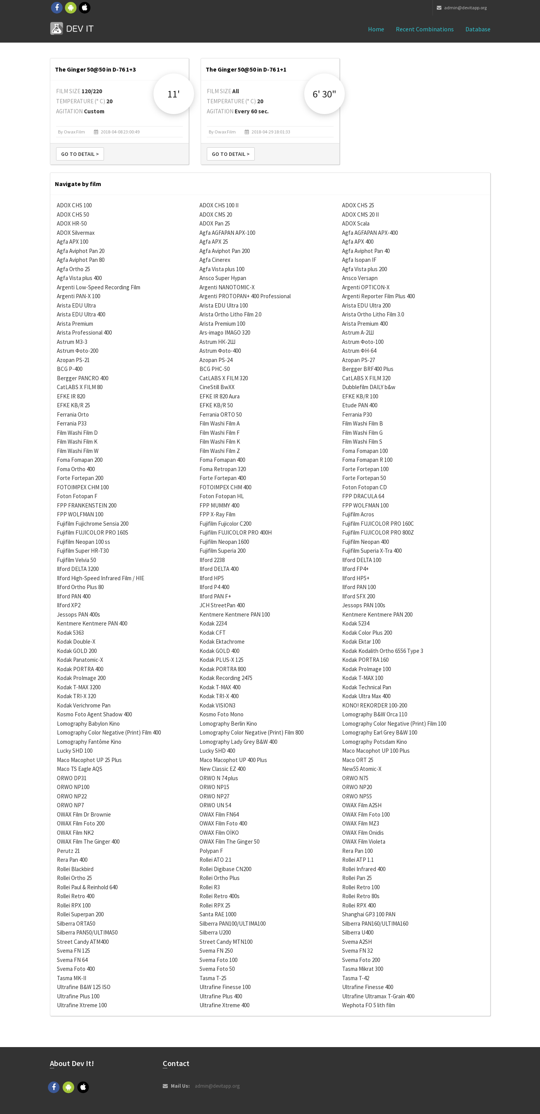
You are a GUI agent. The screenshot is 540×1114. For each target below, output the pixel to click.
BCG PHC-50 (214, 368)
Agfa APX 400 (357, 241)
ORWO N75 (355, 778)
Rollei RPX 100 (73, 905)
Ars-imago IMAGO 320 (224, 332)
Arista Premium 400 (365, 323)
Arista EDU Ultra (76, 305)
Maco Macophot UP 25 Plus (89, 760)
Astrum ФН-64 (359, 350)
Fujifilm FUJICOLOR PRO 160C (378, 523)
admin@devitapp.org (462, 7)
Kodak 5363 (70, 632)
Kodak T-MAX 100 (362, 678)
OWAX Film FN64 (218, 814)
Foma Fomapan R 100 (367, 459)
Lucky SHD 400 (217, 750)
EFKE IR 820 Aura (219, 396)
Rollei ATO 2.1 (215, 859)
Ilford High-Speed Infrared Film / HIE (100, 578)
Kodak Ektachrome (222, 641)
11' (173, 93)
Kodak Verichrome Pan (84, 705)
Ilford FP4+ (355, 568)
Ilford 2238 (212, 560)
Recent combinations (425, 29)
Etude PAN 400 (359, 405)
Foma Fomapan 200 (79, 459)
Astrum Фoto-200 (77, 350)
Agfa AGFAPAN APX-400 (370, 232)
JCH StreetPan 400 (222, 605)
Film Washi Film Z (219, 450)
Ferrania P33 (72, 423)
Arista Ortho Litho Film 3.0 (373, 314)
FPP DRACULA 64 (363, 496)
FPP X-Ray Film (217, 514)
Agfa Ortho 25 (73, 269)
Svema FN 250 (216, 950)
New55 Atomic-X (362, 768)
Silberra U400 (357, 932)
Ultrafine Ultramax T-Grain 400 (378, 996)
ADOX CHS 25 (358, 205)
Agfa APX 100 (72, 241)
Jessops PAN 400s (78, 614)
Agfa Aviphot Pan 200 (224, 251)
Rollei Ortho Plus (219, 878)
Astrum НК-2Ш (217, 341)
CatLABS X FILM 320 (223, 378)
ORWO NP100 (73, 787)
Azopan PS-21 (73, 360)
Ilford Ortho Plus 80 (80, 587)
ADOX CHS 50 (73, 214)
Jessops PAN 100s (363, 605)
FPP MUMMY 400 (219, 505)
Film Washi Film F (219, 432)
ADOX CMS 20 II (360, 214)
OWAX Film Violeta (363, 841)
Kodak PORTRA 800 (222, 669)
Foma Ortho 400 (76, 469)
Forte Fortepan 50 (364, 478)
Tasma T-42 (355, 978)
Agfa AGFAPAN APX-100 (227, 232)
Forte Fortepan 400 (222, 478)
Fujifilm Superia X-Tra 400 (372, 550)
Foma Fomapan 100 (365, 450)
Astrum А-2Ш (358, 332)
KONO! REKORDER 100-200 (374, 705)
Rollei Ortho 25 (74, 878)
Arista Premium (75, 323)
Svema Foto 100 (218, 960)
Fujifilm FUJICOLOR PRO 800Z (378, 532)
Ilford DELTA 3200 (78, 568)
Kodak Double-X (76, 641)
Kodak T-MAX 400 (219, 687)
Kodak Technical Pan (366, 687)
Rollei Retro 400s (219, 896)
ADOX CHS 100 (74, 205)
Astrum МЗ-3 (72, 341)
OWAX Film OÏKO (219, 832)
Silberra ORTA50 (76, 923)
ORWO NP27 (214, 796)
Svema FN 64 (72, 960)
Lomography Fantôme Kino (89, 741)
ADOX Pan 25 (214, 223)
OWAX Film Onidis (363, 832)
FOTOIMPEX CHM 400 (225, 487)
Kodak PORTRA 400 (80, 669)
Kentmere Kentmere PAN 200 (377, 614)
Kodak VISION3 (217, 705)
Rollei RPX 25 (214, 905)
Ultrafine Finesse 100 (224, 987)
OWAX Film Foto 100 (366, 814)
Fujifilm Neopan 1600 (224, 541)
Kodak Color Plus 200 (367, 632)
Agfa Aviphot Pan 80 (80, 259)
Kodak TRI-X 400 (218, 696)
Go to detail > (80, 153)
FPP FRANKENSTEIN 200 (86, 505)
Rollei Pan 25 (357, 878)
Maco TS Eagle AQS (79, 768)
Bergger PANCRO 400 (82, 378)
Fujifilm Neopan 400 (365, 541)
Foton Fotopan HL (221, 496)
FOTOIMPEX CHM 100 (83, 487)
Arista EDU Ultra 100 (223, 305)
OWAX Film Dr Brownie (84, 814)
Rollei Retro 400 (75, 896)
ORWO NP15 (214, 787)
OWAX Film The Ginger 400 (88, 841)
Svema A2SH (357, 941)
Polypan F (211, 850)
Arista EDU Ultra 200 (366, 305)
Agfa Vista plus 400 (79, 278)
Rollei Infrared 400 (363, 869)
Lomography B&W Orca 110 (374, 714)
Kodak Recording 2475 (225, 678)
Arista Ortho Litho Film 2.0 (230, 314)
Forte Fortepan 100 (365, 469)
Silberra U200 (215, 932)
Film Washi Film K (77, 441)
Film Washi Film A (219, 423)
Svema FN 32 (357, 950)
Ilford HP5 (211, 578)
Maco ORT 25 (357, 760)
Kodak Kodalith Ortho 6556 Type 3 (382, 650)
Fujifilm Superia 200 (222, 550)
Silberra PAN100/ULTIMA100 (232, 923)
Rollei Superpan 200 (80, 914)
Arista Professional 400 (84, 332)
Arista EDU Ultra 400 (81, 314)
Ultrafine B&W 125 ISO (84, 987)
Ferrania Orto (73, 414)
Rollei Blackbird (75, 869)
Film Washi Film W (78, 450)
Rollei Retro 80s (361, 896)
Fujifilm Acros (358, 514)
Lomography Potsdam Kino (374, 741)
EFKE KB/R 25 (73, 405)
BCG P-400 (69, 368)
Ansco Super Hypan (222, 278)
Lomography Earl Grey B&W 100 (379, 732)
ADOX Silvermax (76, 232)
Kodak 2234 (213, 623)
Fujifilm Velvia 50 (76, 560)
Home (376, 29)
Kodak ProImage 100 (366, 669)
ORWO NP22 (72, 796)
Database (478, 29)
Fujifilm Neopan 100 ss (83, 541)
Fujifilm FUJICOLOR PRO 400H (235, 532)
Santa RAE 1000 (217, 914)
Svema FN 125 (73, 950)
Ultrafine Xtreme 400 (224, 1005)
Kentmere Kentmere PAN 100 (234, 614)
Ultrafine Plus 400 (220, 996)
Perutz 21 (68, 850)
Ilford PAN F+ (215, 596)
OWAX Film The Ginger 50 (229, 841)
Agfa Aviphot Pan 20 (80, 251)
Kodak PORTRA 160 (365, 659)
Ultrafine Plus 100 (78, 996)
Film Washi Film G (362, 432)
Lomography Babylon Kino (88, 723)
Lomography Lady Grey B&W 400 (238, 741)
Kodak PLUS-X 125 (221, 659)
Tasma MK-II (71, 978)
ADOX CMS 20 (215, 214)
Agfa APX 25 (213, 241)
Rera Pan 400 (72, 859)
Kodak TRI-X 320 (76, 696)
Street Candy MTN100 (225, 941)
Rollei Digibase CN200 (225, 869)
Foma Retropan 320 (222, 469)
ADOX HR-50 (72, 223)
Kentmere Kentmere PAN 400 (92, 623)
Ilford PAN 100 (359, 587)
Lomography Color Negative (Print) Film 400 (109, 732)
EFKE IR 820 (71, 396)
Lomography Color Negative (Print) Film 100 (394, 723)
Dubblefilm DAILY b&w (368, 387)
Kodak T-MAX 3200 (79, 687)
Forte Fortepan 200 (80, 478)
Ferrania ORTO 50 (220, 414)
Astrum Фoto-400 (220, 350)
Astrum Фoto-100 (362, 341)
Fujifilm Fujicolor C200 (225, 523)
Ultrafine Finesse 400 (367, 987)
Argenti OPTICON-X (366, 287)
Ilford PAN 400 (73, 596)
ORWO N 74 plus (218, 778)
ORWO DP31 (72, 778)
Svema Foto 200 (361, 960)
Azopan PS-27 (358, 360)
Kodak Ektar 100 (361, 641)
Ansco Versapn (360, 278)
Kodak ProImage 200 (81, 678)
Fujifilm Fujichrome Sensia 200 (92, 523)
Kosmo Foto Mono (221, 714)
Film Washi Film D (77, 432)
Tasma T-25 (213, 978)
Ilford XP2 (68, 605)
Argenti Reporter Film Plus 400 (378, 296)
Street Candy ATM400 (83, 941)
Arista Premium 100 (222, 323)
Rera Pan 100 (357, 850)
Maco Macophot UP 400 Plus (233, 760)
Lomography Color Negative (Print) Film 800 (251, 732)
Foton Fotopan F (77, 496)
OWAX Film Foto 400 (223, 823)
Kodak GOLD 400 (219, 650)
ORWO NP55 (357, 796)
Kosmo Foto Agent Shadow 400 (94, 714)
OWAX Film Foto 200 (80, 823)
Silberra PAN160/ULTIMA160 (375, 923)
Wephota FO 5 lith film (368, 1005)
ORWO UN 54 (215, 805)
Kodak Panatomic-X (80, 659)
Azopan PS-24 (215, 360)
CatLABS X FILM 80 (79, 387)
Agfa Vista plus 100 (221, 269)
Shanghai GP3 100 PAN (368, 914)
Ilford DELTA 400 (218, 568)
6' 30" (324, 93)
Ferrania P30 (357, 414)
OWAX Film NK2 (75, 832)
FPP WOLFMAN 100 (365, 505)
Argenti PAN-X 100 (78, 296)
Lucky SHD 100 (74, 750)
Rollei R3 (209, 887)
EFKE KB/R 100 (360, 396)
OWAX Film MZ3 (360, 823)
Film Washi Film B (362, 423)
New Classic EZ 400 (222, 768)
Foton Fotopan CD (364, 487)
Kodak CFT (212, 632)
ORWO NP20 (357, 787)
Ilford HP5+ (356, 578)
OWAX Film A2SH (362, 805)
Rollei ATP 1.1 (358, 859)
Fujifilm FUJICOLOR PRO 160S (92, 532)
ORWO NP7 (70, 805)
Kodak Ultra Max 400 (366, 696)
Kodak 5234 (355, 623)
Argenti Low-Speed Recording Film (98, 287)
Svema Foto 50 (217, 968)
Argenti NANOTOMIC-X (227, 287)
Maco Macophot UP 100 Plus (376, 750)
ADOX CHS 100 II (218, 205)
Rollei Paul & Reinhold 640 (87, 887)
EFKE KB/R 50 (216, 405)
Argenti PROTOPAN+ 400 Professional (245, 296)
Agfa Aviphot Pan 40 (366, 251)
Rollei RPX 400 (359, 905)
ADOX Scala (356, 223)
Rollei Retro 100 (361, 887)
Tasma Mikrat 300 (362, 968)
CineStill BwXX (217, 387)
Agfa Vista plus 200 (364, 269)
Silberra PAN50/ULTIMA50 (87, 932)
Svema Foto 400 (76, 968)
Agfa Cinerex (214, 259)
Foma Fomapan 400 (222, 459)
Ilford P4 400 (214, 587)
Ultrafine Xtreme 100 (82, 1005)
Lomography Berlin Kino (228, 723)
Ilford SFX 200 (358, 596)
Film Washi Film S (362, 441)
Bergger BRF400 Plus (368, 368)
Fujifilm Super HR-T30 (83, 550)
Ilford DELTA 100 (361, 560)
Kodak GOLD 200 (77, 650)
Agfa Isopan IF (359, 259)
